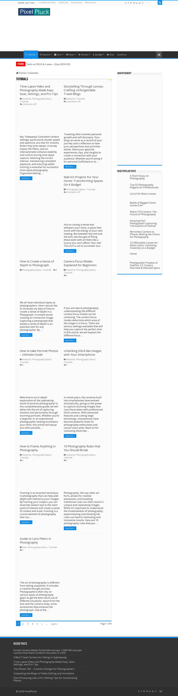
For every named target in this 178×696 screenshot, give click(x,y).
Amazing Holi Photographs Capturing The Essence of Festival (143, 223)
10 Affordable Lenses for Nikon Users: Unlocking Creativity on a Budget (144, 245)
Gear (57, 54)
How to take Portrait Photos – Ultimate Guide (39, 353)
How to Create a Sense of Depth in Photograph (37, 263)
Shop (110, 54)
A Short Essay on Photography (139, 177)
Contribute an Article (47, 2)
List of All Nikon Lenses (143, 193)
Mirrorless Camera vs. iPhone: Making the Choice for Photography (145, 234)
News (70, 54)
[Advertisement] (107, 28)
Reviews (83, 54)
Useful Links (63, 2)
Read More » (26, 178)
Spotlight (97, 54)
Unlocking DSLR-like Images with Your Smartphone (83, 353)
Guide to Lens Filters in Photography (35, 540)
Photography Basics (41, 98)
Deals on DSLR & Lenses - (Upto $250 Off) (48, 64)
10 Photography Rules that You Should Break (82, 448)
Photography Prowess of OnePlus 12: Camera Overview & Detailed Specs (145, 265)
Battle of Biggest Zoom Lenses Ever (143, 204)
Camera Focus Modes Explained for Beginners (80, 263)
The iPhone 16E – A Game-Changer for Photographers (44, 669)
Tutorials (30, 54)
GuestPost (121, 54)
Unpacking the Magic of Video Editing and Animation (43, 673)
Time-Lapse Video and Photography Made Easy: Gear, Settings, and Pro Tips (39, 90)
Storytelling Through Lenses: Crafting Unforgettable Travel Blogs (84, 90)
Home (20, 54)
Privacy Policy (76, 2)
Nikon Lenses (90, 2)
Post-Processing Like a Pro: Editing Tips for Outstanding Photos (45, 679)
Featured (45, 54)
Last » (54, 623)
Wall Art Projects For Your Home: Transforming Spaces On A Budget (83, 181)
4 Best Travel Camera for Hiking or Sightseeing (40, 657)
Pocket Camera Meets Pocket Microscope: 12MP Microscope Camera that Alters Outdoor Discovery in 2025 (47, 651)
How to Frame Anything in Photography (38, 448)
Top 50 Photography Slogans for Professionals (144, 186)
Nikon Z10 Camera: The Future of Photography (143, 213)
